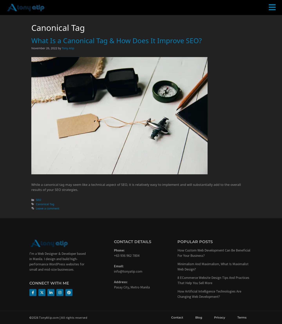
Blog (198, 317)
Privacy (219, 317)
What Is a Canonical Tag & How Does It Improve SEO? (116, 40)
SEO (38, 200)
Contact (177, 317)
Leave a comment (47, 208)
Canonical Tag (45, 204)
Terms (242, 317)
